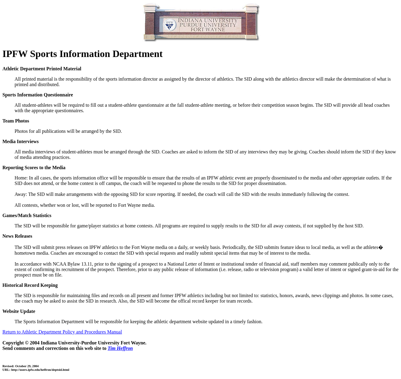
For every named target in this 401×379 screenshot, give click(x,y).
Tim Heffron (120, 348)
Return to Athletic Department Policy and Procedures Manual (62, 331)
